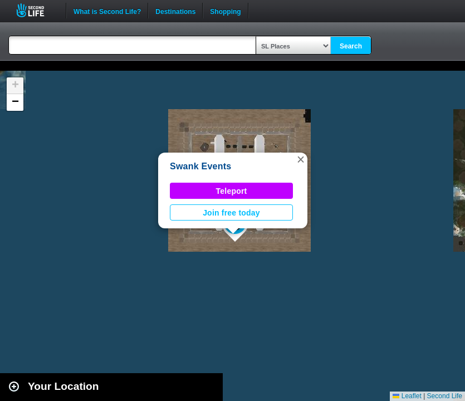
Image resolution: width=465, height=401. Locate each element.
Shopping (225, 10)
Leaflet (407, 396)
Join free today (231, 212)
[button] (300, 159)
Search (351, 46)
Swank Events (200, 166)
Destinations (175, 10)
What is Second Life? (107, 10)
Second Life (36, 10)
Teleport (231, 191)
